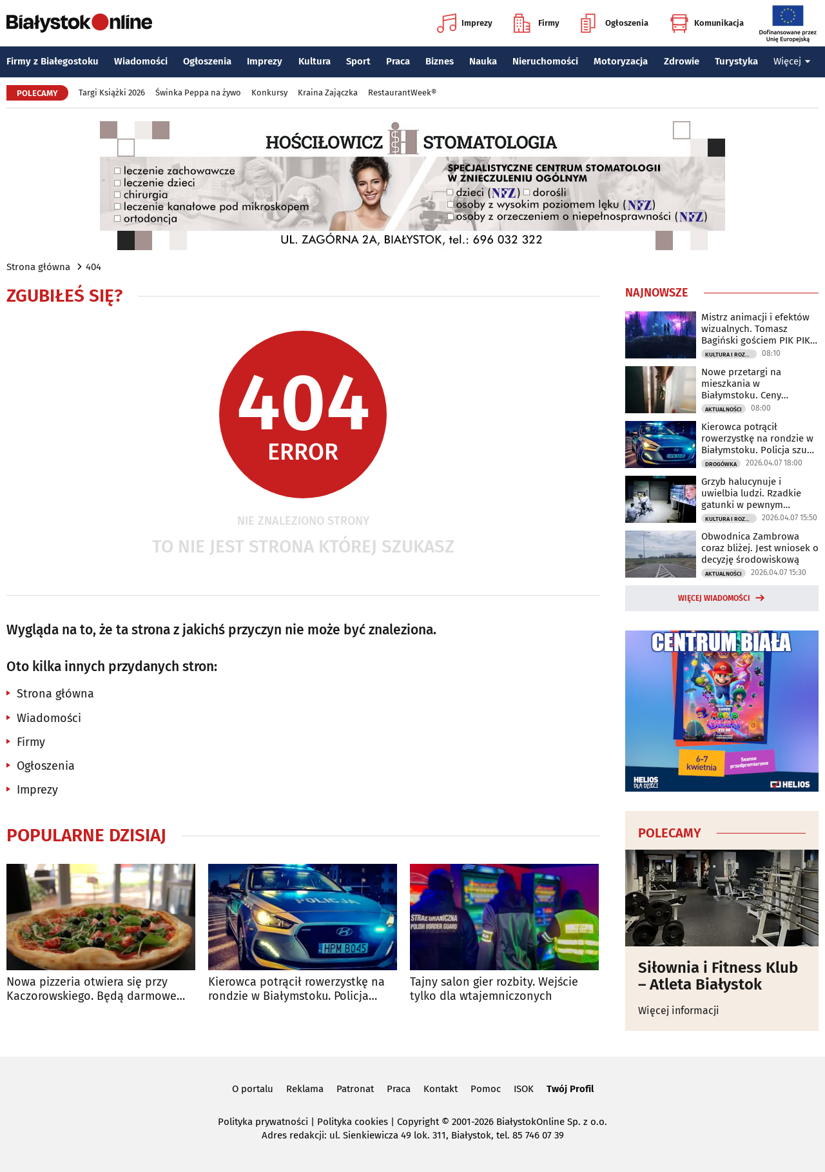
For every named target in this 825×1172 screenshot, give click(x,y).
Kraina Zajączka (328, 92)
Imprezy (464, 23)
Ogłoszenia (614, 23)
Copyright (418, 1122)
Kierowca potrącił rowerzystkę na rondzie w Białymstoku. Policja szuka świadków (296, 989)
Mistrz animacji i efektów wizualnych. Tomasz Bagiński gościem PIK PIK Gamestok (755, 328)
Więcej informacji (678, 1010)
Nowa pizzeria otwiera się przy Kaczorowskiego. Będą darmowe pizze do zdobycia (91, 989)
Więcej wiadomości (714, 598)
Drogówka (721, 464)
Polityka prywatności (263, 1122)
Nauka (483, 61)
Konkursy (269, 92)
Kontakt (440, 1089)
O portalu (252, 1089)
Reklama (305, 1089)
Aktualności (723, 409)
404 (93, 267)
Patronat (355, 1089)
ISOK (524, 1089)
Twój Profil (570, 1089)
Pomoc (486, 1089)
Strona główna (38, 267)
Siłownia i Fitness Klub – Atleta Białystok (718, 976)
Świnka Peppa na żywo (198, 92)
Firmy (536, 23)
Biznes (439, 61)
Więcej (792, 61)
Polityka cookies (352, 1122)
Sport (358, 61)
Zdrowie (681, 61)
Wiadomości (141, 61)
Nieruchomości (545, 61)
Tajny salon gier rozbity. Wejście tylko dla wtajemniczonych (494, 989)
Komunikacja (707, 23)
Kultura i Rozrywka (731, 354)
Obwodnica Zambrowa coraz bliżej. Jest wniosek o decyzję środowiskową (760, 548)
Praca (398, 61)
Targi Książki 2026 (112, 92)
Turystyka (736, 61)
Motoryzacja (621, 61)
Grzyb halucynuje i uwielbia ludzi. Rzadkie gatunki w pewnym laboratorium (751, 493)
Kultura (314, 61)
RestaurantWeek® (402, 92)
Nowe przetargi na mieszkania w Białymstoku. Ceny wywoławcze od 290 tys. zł (758, 383)
